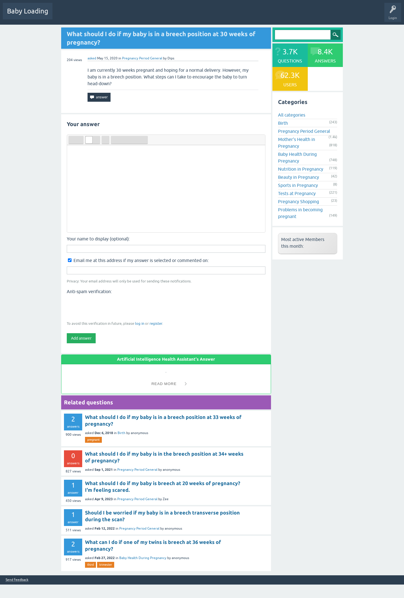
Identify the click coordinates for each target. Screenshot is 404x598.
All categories (291, 114)
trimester (105, 564)
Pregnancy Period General (142, 58)
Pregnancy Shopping (298, 201)
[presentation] (109, 307)
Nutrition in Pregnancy (300, 168)
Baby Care (198, 15)
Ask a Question (173, 15)
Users (150, 15)
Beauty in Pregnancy (298, 177)
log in (139, 323)
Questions (64, 15)
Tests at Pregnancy (297, 193)
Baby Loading (27, 11)
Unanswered (105, 15)
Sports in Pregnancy (298, 185)
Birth (121, 433)
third (90, 564)
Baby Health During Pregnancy (142, 558)
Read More (164, 384)
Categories (129, 15)
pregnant (93, 439)
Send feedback (17, 580)
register (156, 323)
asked (92, 58)
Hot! (84, 15)
